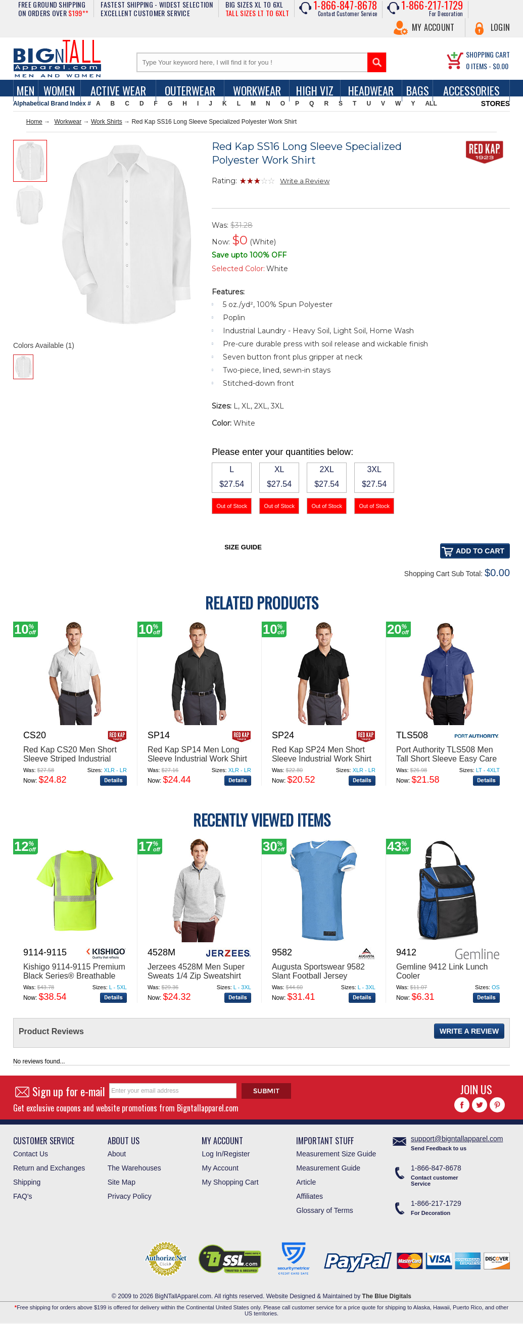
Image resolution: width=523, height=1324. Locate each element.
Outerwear (190, 90)
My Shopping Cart (230, 1182)
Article (306, 1182)
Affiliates (309, 1196)
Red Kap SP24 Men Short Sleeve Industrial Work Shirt (321, 754)
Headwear (371, 90)
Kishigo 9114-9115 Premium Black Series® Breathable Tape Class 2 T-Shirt (74, 975)
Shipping (27, 1182)
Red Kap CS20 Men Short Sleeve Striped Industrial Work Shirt (70, 758)
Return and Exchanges (49, 1168)
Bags (417, 90)
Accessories (471, 90)
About (117, 1154)
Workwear (257, 90)
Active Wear (118, 90)
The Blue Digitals (386, 1296)
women (59, 90)
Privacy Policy (130, 1196)
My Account (433, 27)
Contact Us (30, 1154)
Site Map (121, 1182)
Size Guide (243, 547)
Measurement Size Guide (336, 1154)
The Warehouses (134, 1168)
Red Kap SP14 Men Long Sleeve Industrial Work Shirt (197, 754)
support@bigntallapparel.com (457, 1139)
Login (500, 27)
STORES (495, 103)
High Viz (315, 90)
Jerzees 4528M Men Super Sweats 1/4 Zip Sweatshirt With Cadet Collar (196, 975)
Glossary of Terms (324, 1210)
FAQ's (22, 1196)
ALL (431, 103)
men (25, 90)
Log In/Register (226, 1154)
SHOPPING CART (488, 54)
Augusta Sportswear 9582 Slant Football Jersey (318, 971)
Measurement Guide (328, 1168)
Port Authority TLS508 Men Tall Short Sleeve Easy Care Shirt (446, 758)
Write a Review (304, 181)
